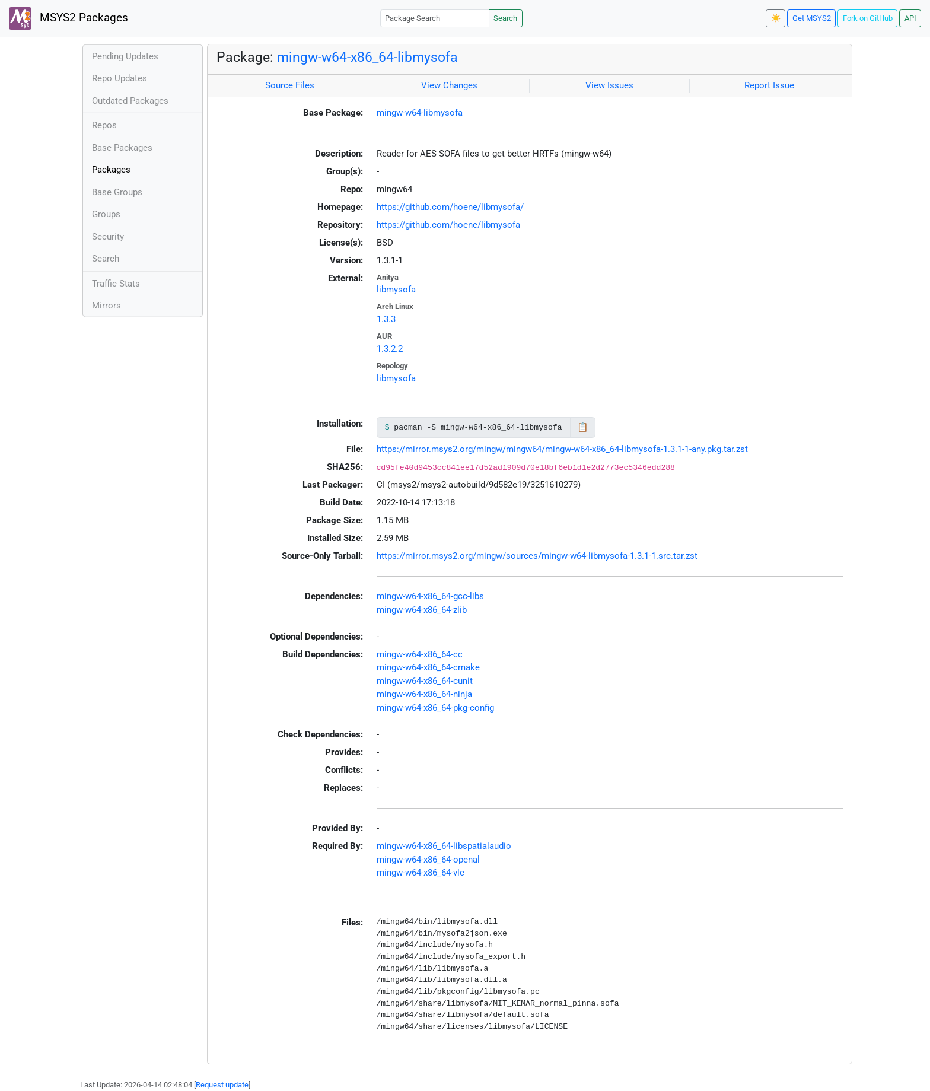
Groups (106, 214)
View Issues (609, 85)
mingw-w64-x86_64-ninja (424, 694)
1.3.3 (386, 319)
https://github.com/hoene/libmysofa (448, 225)
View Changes (449, 85)
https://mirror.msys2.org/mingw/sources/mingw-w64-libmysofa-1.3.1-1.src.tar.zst (537, 556)
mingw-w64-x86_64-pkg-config (435, 707)
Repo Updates (119, 78)
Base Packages (122, 147)
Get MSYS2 (811, 18)
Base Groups (117, 192)
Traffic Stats (116, 283)
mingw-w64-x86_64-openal (428, 859)
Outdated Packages (130, 101)
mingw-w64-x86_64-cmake (428, 667)
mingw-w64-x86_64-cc (420, 654)
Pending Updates (125, 56)
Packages (111, 169)
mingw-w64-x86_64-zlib (422, 610)
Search (505, 18)
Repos (104, 125)
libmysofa (396, 289)
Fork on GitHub (868, 18)
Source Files (289, 85)
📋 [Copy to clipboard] (582, 427)
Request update (222, 1084)
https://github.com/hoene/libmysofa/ (450, 207)
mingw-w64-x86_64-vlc (420, 872)
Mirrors (106, 305)
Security (108, 236)
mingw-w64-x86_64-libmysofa (367, 57)
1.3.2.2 (390, 348)
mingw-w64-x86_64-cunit (425, 681)
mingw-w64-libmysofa (420, 112)
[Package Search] (434, 18)
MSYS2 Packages (68, 18)
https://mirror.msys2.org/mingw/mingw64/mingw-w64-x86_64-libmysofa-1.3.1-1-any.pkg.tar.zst (562, 449)
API (910, 18)
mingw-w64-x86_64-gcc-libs (430, 596)
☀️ (776, 18)
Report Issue (769, 85)
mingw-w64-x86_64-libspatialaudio (444, 846)
